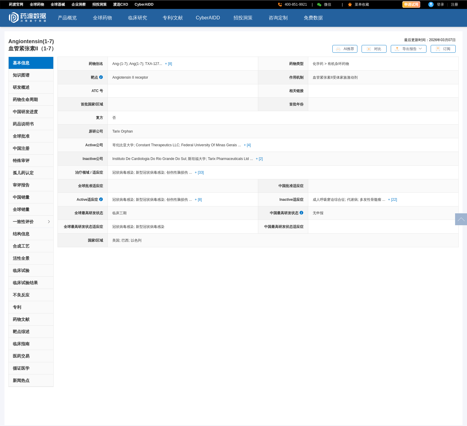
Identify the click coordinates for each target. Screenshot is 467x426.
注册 (454, 4)
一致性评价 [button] (32, 221)
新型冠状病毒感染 (151, 172)
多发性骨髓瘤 (370, 200)
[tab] (31, 222)
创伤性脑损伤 (177, 172)
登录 (440, 4)
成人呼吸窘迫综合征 (330, 200)
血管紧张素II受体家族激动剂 (335, 77)
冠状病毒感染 (124, 172)
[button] (408, 48)
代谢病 (353, 200)
